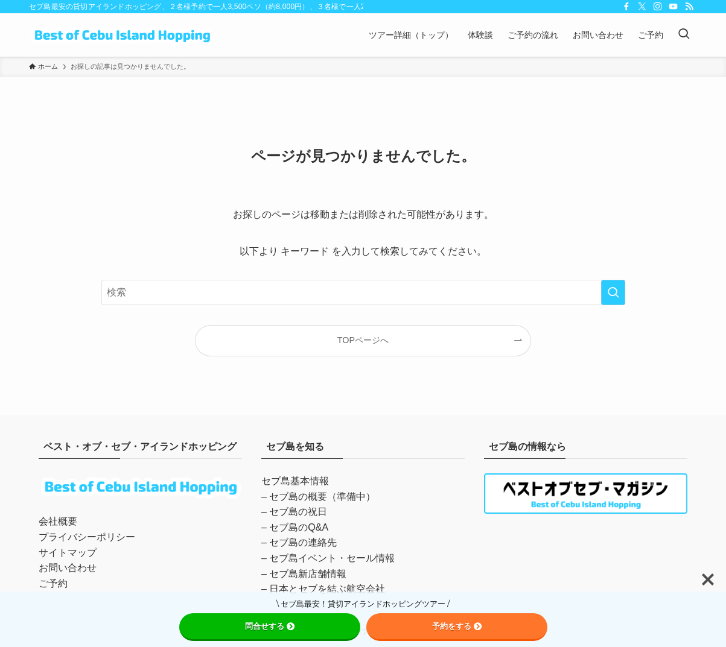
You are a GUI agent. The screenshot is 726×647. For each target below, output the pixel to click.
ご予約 (53, 583)
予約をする (457, 626)
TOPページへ (363, 340)
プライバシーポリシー (87, 537)
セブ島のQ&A (298, 527)
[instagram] (658, 6)
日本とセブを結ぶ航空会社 (327, 589)
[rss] (689, 6)
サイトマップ (68, 553)
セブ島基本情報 (295, 481)
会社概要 (58, 521)
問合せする (270, 626)
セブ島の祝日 (298, 512)
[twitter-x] (642, 6)
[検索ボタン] (683, 35)
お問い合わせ (68, 568)
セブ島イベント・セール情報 (332, 558)
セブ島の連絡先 (303, 542)
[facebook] (626, 6)
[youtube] (673, 6)
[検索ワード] (363, 292)
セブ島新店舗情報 (307, 574)
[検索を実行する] (613, 292)
